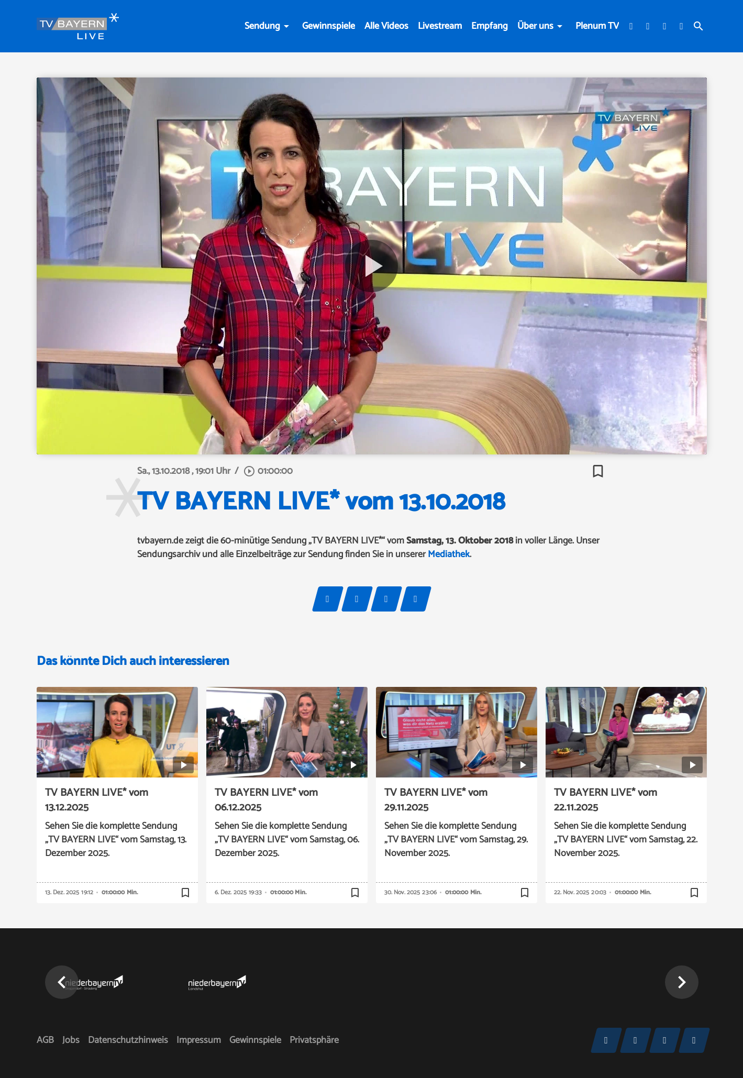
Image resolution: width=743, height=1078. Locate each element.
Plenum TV (597, 26)
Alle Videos (386, 26)
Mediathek (449, 554)
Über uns (535, 26)
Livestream (440, 26)
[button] (62, 982)
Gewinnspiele (328, 26)
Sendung (262, 26)
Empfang (489, 26)
